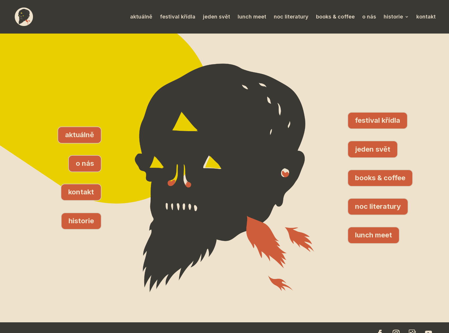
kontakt (426, 17)
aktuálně (141, 17)
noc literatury (291, 17)
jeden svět (216, 17)
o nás (369, 17)
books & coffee (335, 17)
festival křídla (177, 17)
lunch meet (252, 17)
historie (393, 17)
